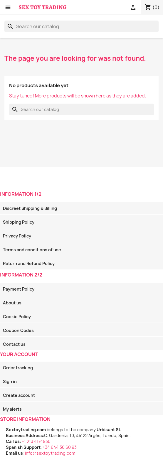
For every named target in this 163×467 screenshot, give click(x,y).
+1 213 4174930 (36, 441)
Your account (19, 354)
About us (12, 303)
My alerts (12, 409)
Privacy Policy (17, 236)
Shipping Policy (18, 222)
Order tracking (18, 367)
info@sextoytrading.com (50, 453)
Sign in (10, 381)
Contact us (14, 344)
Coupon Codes (18, 330)
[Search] (81, 26)
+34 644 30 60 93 (60, 447)
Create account (19, 395)
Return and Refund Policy (29, 263)
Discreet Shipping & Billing (30, 208)
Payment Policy (18, 289)
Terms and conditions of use (32, 249)
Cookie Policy (17, 316)
